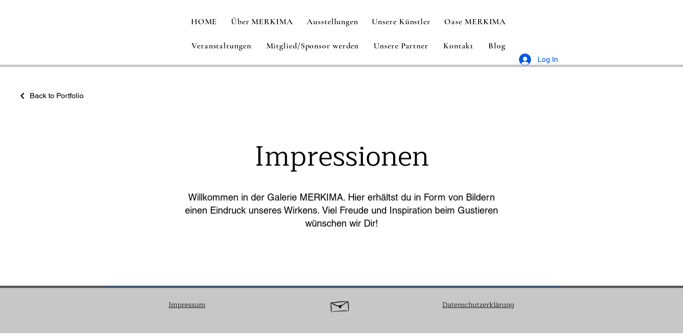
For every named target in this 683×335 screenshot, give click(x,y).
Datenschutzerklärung (478, 305)
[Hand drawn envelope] (339, 305)
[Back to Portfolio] (51, 96)
